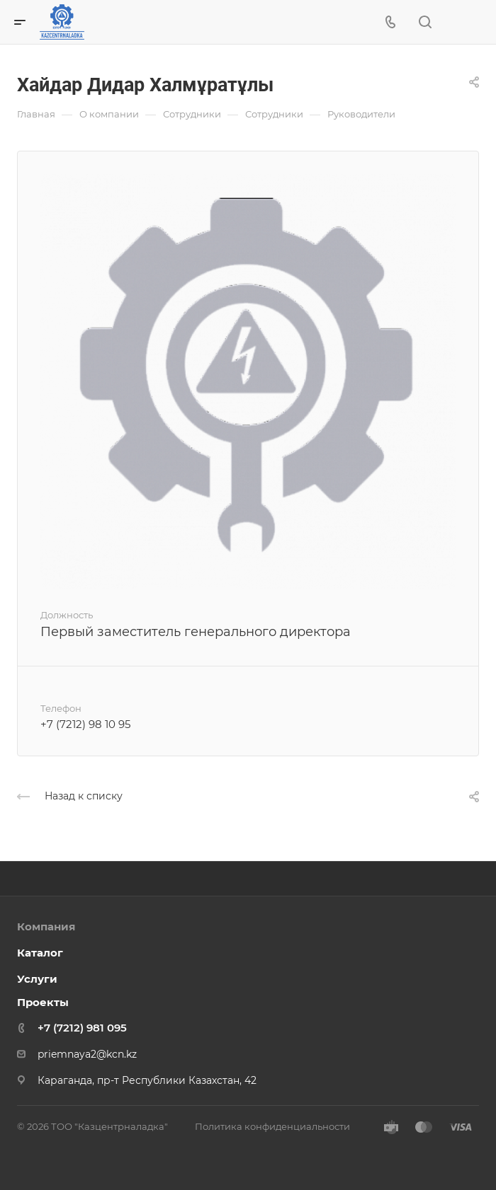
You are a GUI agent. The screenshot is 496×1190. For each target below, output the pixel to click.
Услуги (37, 979)
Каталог (40, 952)
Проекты (43, 1002)
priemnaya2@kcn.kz (87, 1054)
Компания (46, 926)
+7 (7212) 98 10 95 (85, 724)
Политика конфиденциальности (272, 1126)
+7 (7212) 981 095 (82, 1027)
